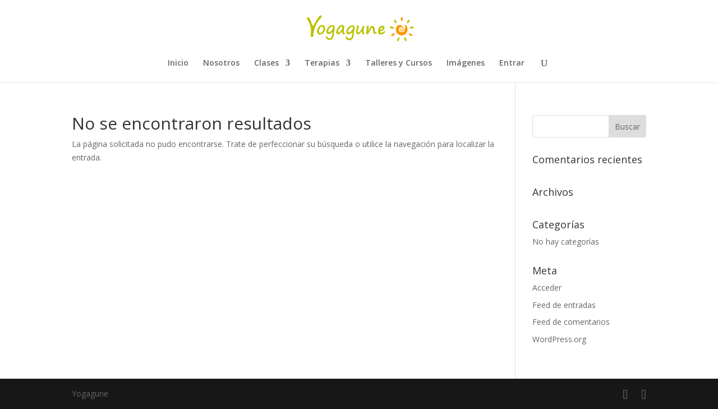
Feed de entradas (564, 305)
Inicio (178, 63)
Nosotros (221, 63)
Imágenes (466, 63)
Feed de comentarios (571, 321)
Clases (266, 63)
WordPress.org (559, 339)
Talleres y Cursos (398, 63)
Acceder (546, 287)
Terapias (322, 63)
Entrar (511, 63)
